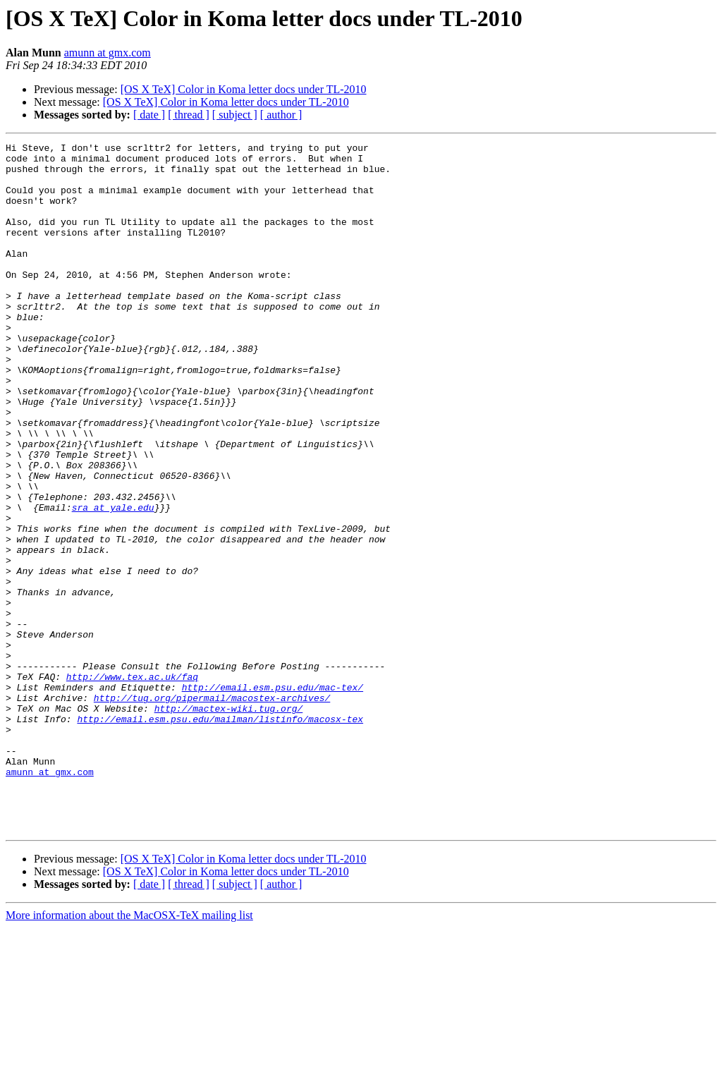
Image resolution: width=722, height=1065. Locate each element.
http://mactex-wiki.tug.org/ (228, 822)
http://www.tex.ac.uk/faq (132, 784)
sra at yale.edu (113, 581)
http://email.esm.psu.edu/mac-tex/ (272, 797)
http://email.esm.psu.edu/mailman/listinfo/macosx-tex (220, 835)
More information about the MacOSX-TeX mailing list (129, 1053)
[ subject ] (234, 115)
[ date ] (149, 115)
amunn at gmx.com (107, 53)
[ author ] (281, 115)
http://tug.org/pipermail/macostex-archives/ (212, 809)
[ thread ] (188, 115)
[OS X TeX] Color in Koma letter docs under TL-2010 (244, 89)
